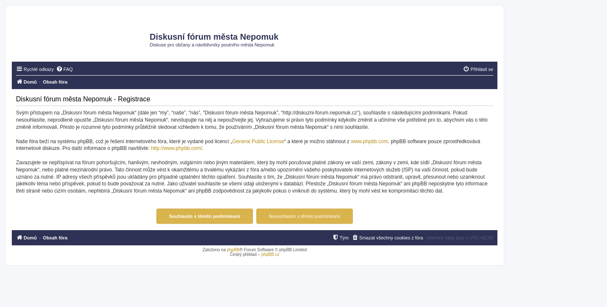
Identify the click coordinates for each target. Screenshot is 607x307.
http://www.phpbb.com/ (176, 148)
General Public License (258, 141)
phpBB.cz (270, 254)
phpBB (233, 249)
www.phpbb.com (369, 141)
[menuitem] (64, 69)
